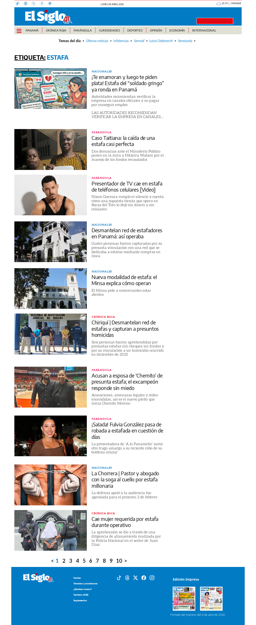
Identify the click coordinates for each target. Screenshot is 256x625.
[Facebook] (44, 4)
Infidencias (121, 41)
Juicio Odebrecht (161, 41)
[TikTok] (20, 4)
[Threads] (28, 4)
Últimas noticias (97, 41)
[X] (36, 4)
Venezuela (185, 41)
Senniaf (139, 41)
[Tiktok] (119, 577)
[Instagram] (51, 4)
